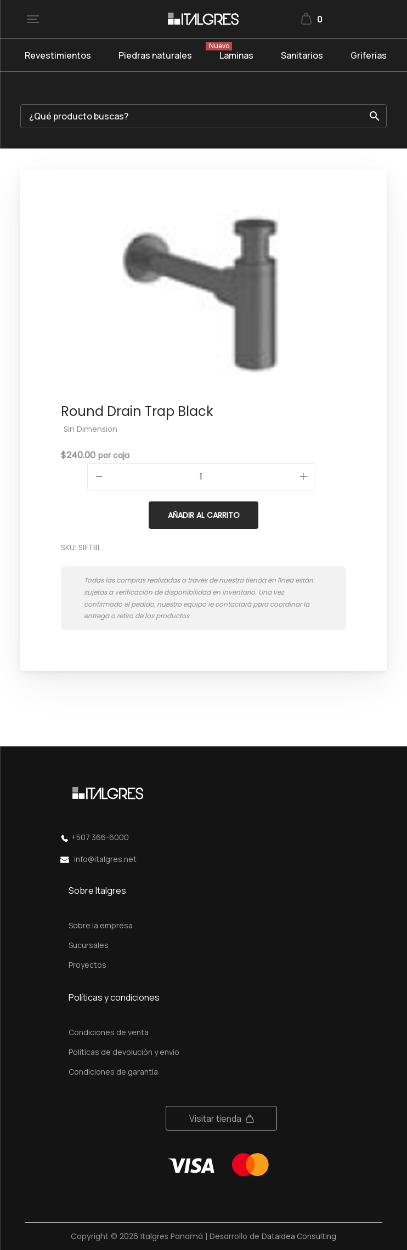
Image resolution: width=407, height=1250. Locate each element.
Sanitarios (302, 55)
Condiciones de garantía (113, 1071)
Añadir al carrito (204, 515)
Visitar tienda (215, 1118)
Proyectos (87, 965)
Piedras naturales (155, 55)
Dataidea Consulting (299, 1236)
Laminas (236, 55)
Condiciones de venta (109, 1032)
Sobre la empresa (101, 925)
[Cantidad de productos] (201, 476)
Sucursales (89, 945)
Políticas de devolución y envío (124, 1052)
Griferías (369, 55)
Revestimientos (58, 55)
